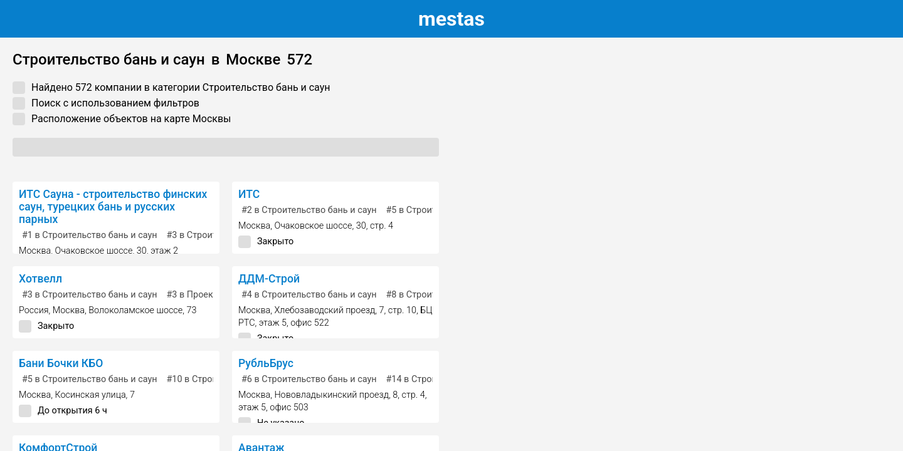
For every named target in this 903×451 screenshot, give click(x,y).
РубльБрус (265, 363)
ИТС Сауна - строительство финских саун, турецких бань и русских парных (113, 207)
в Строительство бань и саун (89, 235)
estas (451, 19)
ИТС (249, 194)
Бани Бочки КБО (61, 363)
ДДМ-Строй (269, 278)
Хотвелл (40, 278)
